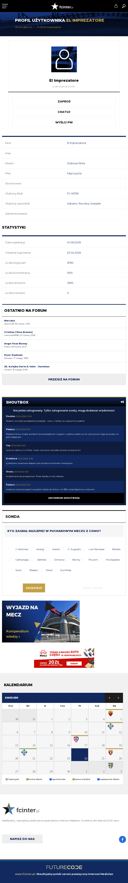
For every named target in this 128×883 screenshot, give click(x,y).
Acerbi (56, 549)
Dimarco (59, 559)
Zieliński (41, 559)
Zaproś (64, 101)
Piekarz (10, 429)
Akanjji (40, 549)
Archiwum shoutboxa (64, 498)
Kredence (11, 458)
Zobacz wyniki (92, 588)
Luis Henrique (96, 549)
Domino (10, 416)
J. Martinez (21, 549)
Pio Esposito (113, 559)
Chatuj (64, 112)
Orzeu (9, 471)
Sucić (18, 570)
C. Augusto (74, 549)
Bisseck (34, 570)
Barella (116, 549)
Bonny (76, 559)
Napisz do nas (22, 839)
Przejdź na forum (64, 379)
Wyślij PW (64, 122)
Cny (8, 445)
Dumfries (65, 570)
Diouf (49, 570)
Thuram (93, 559)
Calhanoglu (22, 559)
